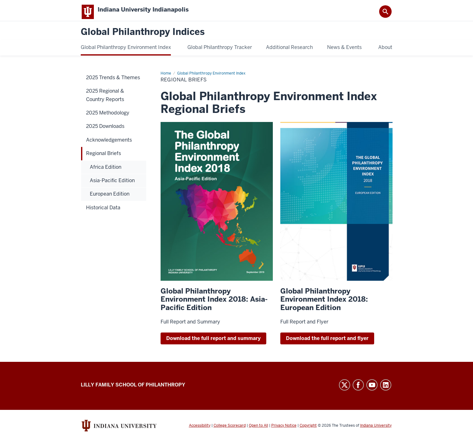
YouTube (372, 388)
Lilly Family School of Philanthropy (133, 388)
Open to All (258, 428)
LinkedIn (385, 388)
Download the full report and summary (213, 341)
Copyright (308, 428)
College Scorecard (230, 428)
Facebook (358, 388)
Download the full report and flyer (327, 341)
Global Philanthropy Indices (143, 36)
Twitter (344, 388)
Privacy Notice (284, 428)
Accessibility (199, 428)
